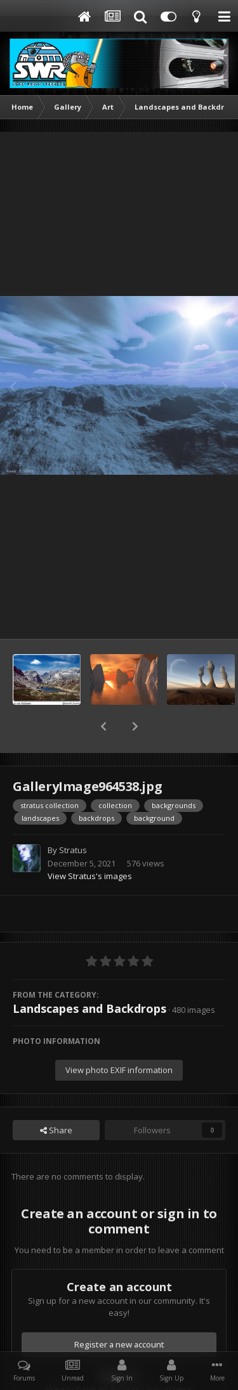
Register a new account (119, 1311)
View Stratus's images (90, 843)
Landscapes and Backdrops (89, 975)
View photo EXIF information (119, 1037)
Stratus (73, 817)
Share (56, 1097)
